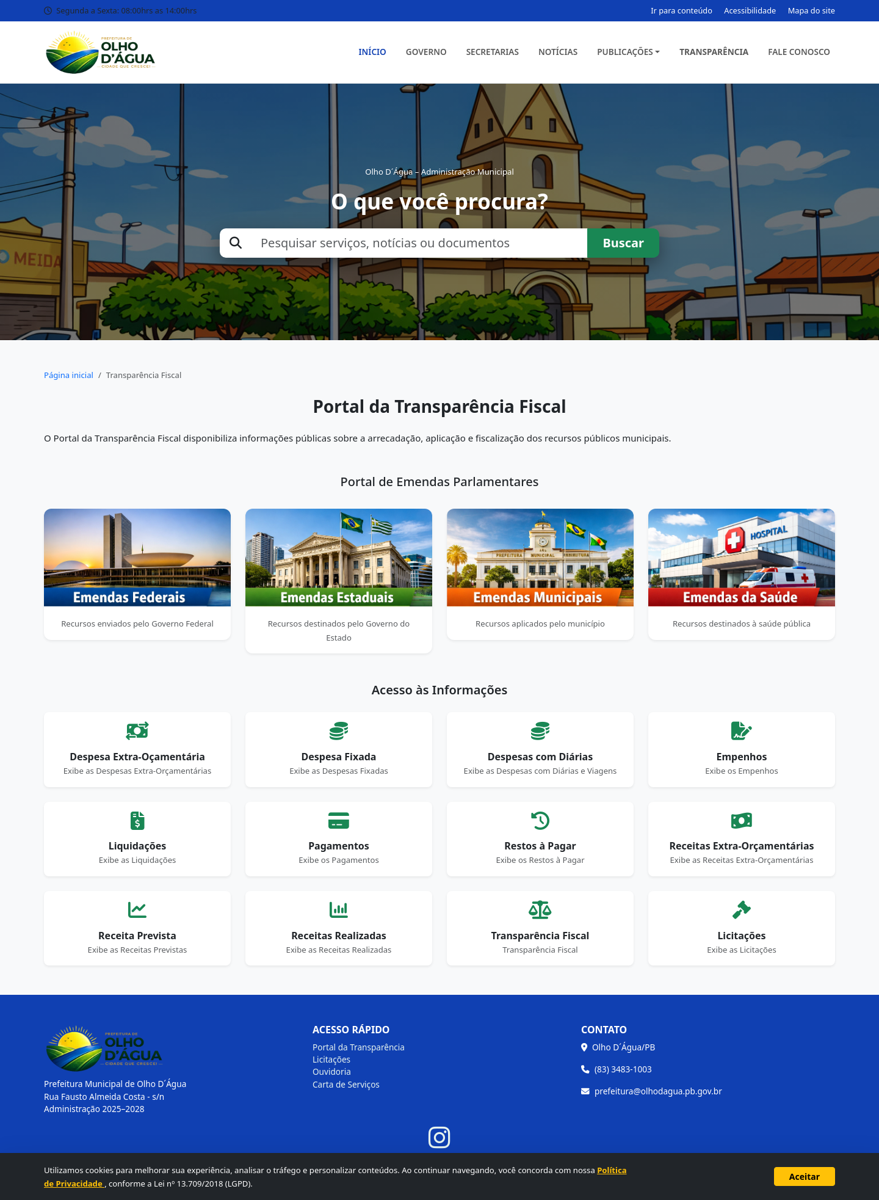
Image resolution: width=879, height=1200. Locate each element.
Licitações (331, 1059)
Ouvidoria (332, 1071)
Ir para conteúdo (681, 10)
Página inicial (68, 374)
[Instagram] (439, 1138)
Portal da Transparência (359, 1047)
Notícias (557, 51)
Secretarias (492, 51)
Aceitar (804, 1176)
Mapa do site (811, 10)
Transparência (713, 51)
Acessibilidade (750, 10)
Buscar (623, 243)
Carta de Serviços (346, 1084)
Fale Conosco (799, 51)
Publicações (625, 51)
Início (372, 51)
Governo (426, 51)
